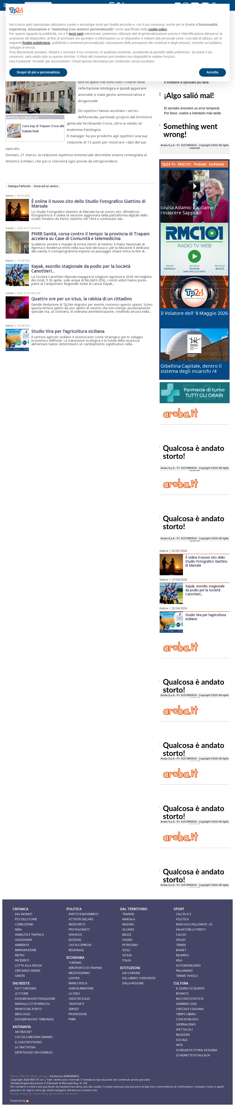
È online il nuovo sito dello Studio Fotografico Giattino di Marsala (206, 561)
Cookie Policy (40, 1093)
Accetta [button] (212, 72)
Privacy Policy (19, 1093)
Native (10, 195)
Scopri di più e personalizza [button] (38, 72)
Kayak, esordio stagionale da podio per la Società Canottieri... (204, 590)
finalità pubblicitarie (36, 43)
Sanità (10, 228)
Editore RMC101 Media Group (29, 1076)
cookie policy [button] (157, 29)
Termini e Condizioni (65, 1093)
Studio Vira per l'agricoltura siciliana (205, 617)
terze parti (76, 34)
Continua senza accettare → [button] (202, 11)
